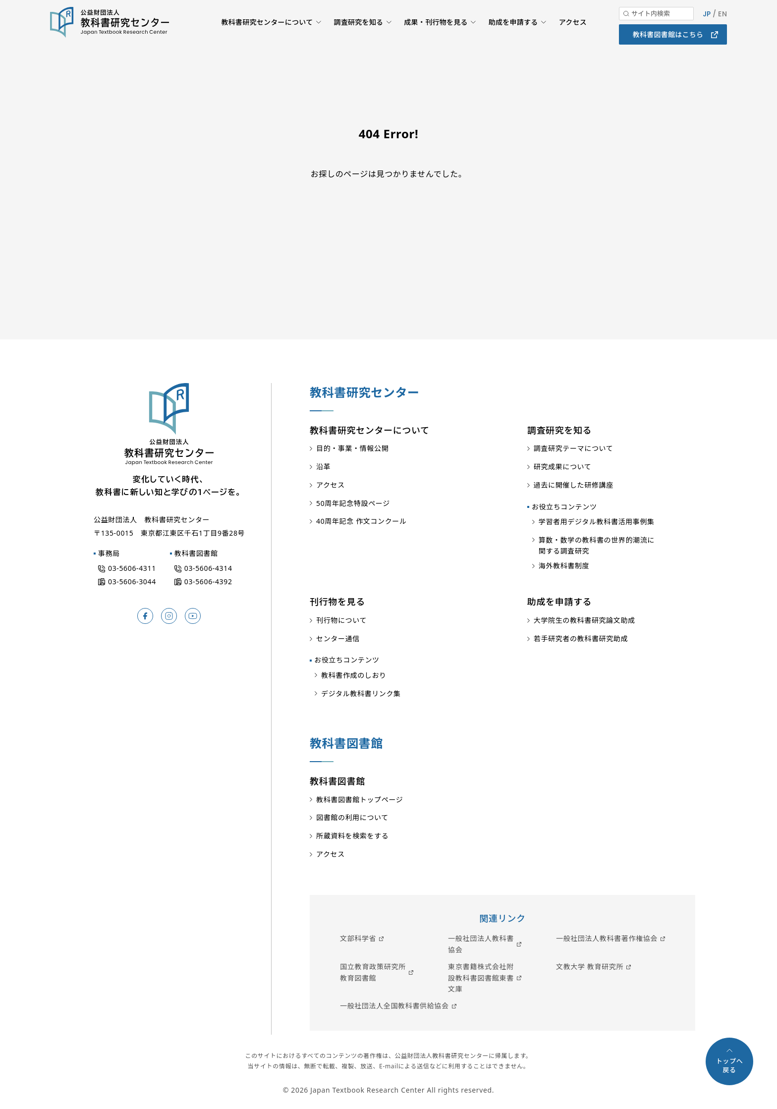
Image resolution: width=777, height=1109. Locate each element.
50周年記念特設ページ (353, 503)
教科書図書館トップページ (359, 799)
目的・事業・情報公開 (352, 448)
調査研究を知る (354, 37)
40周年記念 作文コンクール (361, 521)
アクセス (572, 37)
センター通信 (338, 638)
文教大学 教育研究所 (589, 966)
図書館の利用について (352, 817)
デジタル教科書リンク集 (361, 693)
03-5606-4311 (132, 568)
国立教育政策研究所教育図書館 (373, 972)
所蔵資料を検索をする (352, 835)
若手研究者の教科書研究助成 (581, 638)
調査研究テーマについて (573, 448)
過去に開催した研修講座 (573, 485)
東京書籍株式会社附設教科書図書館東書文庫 (481, 978)
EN (722, 29)
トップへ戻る (729, 1065)
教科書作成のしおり (354, 675)
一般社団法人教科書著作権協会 (607, 938)
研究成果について (563, 466)
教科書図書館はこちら (668, 49)
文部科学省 (358, 938)
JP (706, 29)
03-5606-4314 (208, 568)
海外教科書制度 (564, 565)
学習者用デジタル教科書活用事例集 (597, 521)
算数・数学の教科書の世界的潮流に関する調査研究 (597, 545)
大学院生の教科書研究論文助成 (584, 620)
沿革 (323, 466)
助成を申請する (512, 37)
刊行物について (341, 620)
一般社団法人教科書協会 (481, 944)
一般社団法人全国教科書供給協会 (394, 1005)
